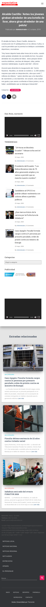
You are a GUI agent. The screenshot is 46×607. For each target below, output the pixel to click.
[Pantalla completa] (39, 135)
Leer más (21, 398)
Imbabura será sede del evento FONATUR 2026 (19, 492)
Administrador (21, 161)
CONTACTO (29, 597)
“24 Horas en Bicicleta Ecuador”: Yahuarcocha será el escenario (27, 151)
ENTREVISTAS (18, 597)
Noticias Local (8, 541)
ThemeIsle (31, 602)
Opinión (6, 566)
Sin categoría (15, 90)
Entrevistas (7, 561)
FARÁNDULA (36, 592)
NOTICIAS (16, 592)
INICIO (8, 592)
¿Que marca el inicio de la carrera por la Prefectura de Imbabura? (26, 215)
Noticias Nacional (10, 546)
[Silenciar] (35, 135)
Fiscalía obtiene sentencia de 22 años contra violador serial (22, 439)
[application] (23, 127)
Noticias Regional (10, 551)
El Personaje (8, 571)
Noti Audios (7, 556)
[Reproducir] (7, 135)
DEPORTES (25, 592)
